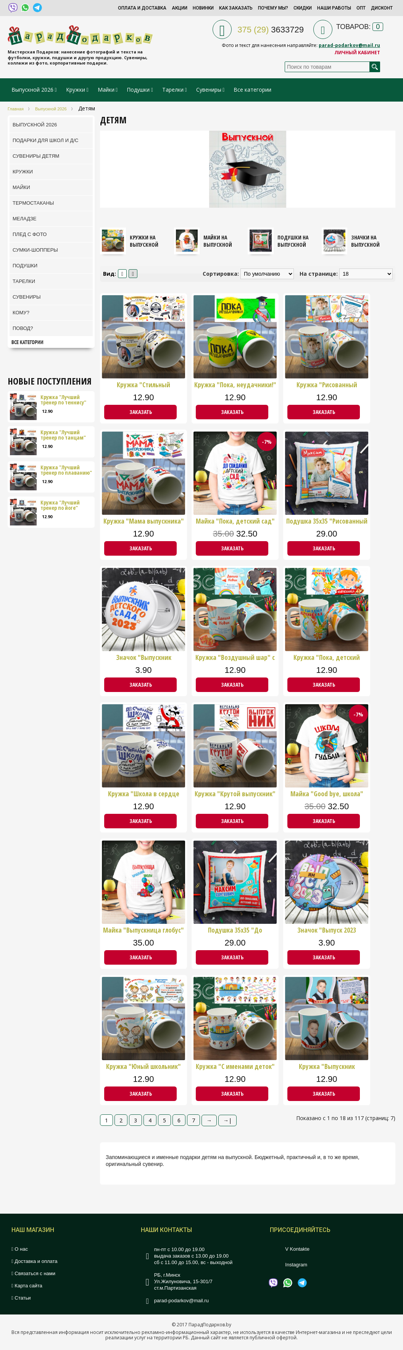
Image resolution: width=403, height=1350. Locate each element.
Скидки (302, 8)
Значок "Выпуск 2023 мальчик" (326, 930)
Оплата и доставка (142, 8)
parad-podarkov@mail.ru (349, 45)
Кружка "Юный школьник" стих (143, 1066)
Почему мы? (273, 8)
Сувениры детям (36, 156)
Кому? (21, 312)
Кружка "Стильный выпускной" (143, 385)
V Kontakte (297, 1248)
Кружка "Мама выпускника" (143, 521)
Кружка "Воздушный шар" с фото (235, 657)
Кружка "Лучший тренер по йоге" (60, 505)
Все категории (252, 89)
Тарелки (173, 89)
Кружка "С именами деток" (235, 1066)
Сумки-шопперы (35, 250)
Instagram (296, 1264)
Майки (106, 89)
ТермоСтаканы (33, 203)
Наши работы (334, 8)
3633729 (270, 29)
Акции (179, 8)
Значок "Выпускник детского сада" (143, 657)
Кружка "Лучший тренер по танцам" (63, 435)
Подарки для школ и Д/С (45, 140)
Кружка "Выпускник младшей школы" (327, 1066)
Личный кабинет (357, 52)
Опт (361, 8)
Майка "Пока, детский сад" (235, 521)
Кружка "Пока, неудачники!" (235, 385)
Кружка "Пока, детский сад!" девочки (326, 657)
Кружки (76, 89)
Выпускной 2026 (32, 89)
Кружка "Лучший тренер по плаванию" (66, 470)
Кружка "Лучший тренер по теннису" (63, 399)
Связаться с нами (33, 1273)
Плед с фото (30, 234)
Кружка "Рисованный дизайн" (327, 385)
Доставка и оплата (34, 1261)
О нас (19, 1249)
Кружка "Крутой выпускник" (235, 794)
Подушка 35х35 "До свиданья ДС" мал (235, 930)
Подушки (138, 89)
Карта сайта (26, 1286)
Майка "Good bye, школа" (326, 794)
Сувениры (208, 89)
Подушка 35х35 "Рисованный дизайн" (327, 521)
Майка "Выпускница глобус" (143, 930)
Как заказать (236, 8)
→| (227, 1120)
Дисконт (382, 8)
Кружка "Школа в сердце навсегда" (143, 794)
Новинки (203, 8)
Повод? (23, 328)
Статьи (21, 1298)
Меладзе (24, 218)
